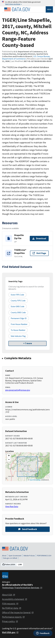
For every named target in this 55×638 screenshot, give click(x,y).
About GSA (8, 594)
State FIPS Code (17, 294)
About (4, 556)
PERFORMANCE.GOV (44, 556)
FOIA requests (10, 603)
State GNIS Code (17, 306)
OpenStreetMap (35, 480)
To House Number (18, 330)
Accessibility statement (14, 599)
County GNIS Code (18, 312)
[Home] (17, 9)
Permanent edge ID (19, 318)
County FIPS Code (18, 300)
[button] (9, 456)
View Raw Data (11, 506)
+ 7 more (27, 343)
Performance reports (13, 617)
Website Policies (29, 556)
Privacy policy (10, 621)
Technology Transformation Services (22, 587)
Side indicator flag (18, 336)
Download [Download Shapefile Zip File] (39, 238)
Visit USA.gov (10, 632)
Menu (49, 9)
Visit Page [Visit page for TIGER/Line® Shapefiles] (39, 253)
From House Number (19, 324)
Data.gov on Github (10, 558)
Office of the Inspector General (18, 612)
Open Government (15, 556)
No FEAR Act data (11, 608)
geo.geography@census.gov (17, 390)
